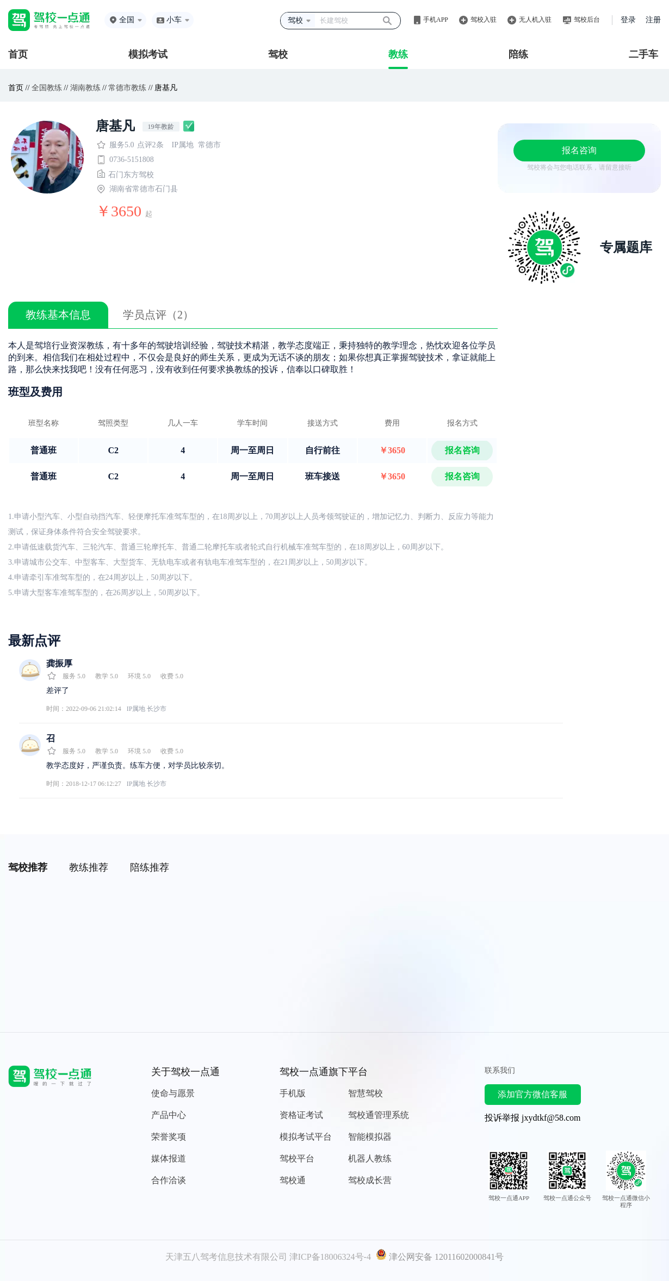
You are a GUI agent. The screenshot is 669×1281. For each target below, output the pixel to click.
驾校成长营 (370, 1180)
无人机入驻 (535, 19)
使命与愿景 (173, 1093)
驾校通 (293, 1180)
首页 (18, 54)
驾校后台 (587, 19)
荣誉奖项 (168, 1136)
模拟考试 (148, 54)
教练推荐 (88, 867)
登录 (628, 20)
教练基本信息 (58, 315)
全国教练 (47, 88)
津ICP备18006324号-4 (330, 1256)
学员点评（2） (158, 315)
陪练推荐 (149, 867)
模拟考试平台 (306, 1136)
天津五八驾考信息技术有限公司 (226, 1256)
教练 (398, 54)
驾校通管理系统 (378, 1115)
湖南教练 (85, 88)
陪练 (518, 54)
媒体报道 (168, 1158)
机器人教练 (370, 1158)
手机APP (435, 19)
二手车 (643, 54)
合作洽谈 (168, 1180)
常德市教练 (127, 88)
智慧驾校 (365, 1093)
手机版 (293, 1093)
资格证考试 (301, 1115)
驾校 (278, 54)
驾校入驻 (483, 19)
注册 (653, 20)
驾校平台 (297, 1158)
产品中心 (168, 1115)
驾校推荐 (27, 867)
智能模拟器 (370, 1136)
